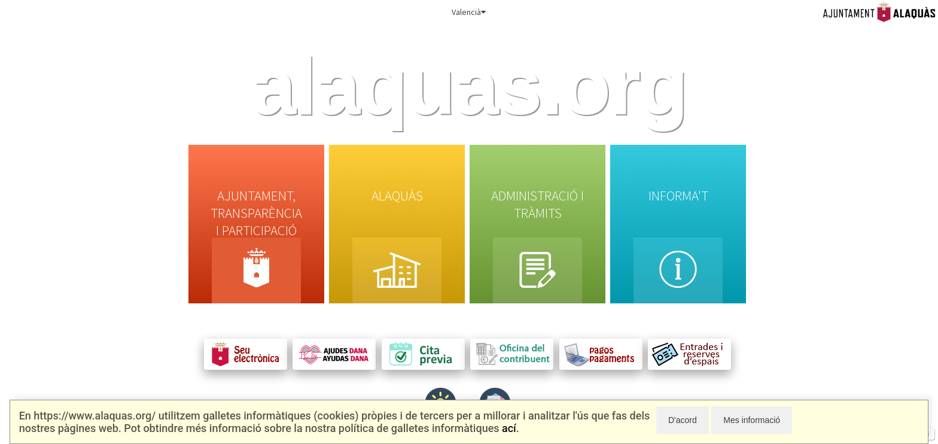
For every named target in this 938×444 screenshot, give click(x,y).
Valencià (469, 12)
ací (509, 428)
